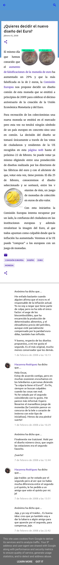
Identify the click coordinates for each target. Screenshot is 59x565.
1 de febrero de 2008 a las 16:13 (32, 354)
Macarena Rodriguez (25, 364)
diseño (30, 260)
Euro (40, 260)
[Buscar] (54, 5)
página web (35, 150)
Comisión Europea (14, 260)
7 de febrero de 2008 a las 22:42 (32, 530)
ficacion (17, 71)
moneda (9, 265)
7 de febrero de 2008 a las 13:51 (32, 498)
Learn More (24, 561)
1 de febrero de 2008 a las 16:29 (32, 424)
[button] (6, 42)
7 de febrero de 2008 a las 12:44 (32, 459)
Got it (39, 561)
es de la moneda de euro (36, 71)
